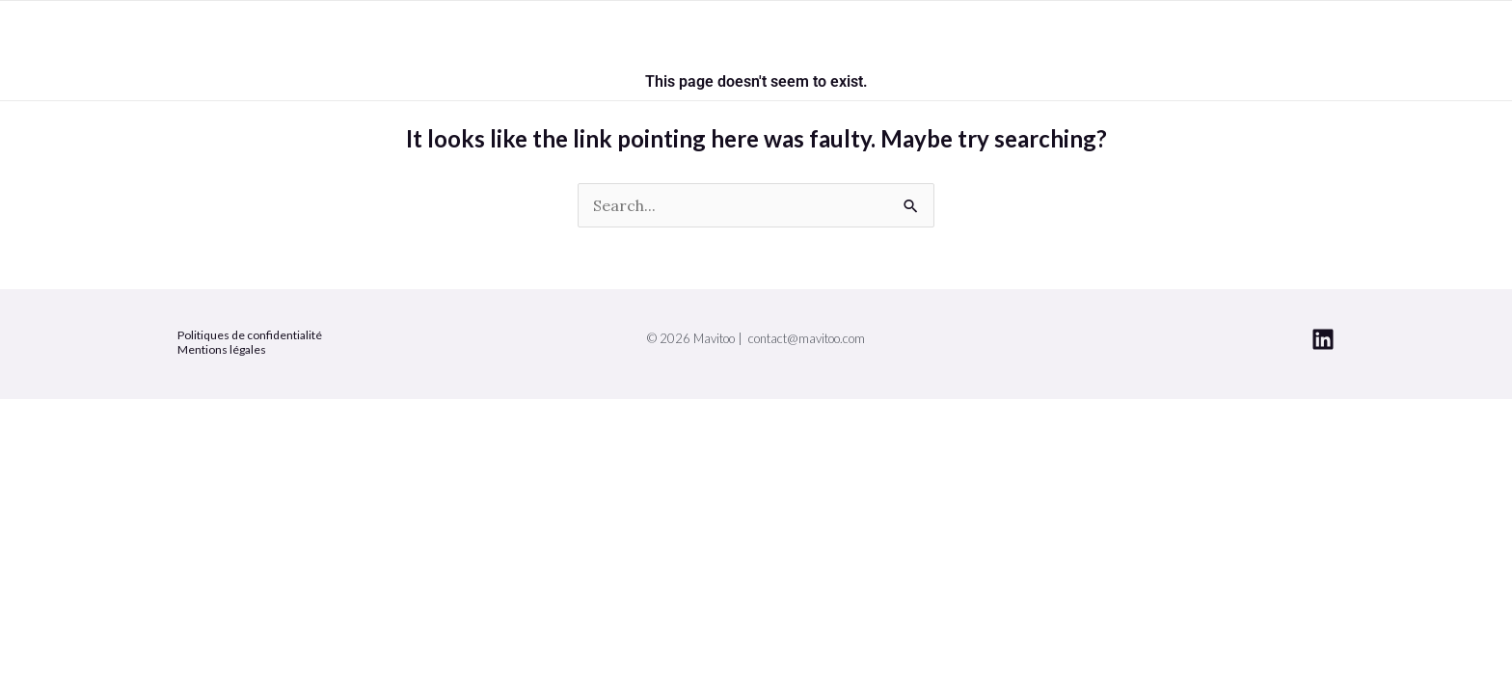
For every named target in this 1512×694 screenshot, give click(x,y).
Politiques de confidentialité (249, 335)
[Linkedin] (1323, 339)
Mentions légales (221, 349)
